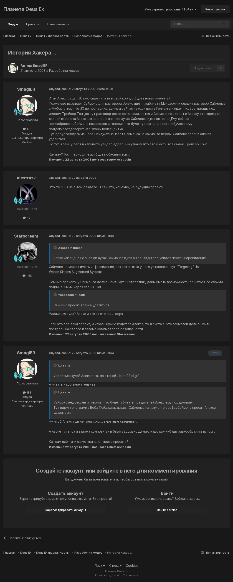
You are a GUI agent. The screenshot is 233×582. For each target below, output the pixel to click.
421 (27, 217)
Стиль (115, 565)
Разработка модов (64, 70)
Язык (100, 565)
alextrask (26, 178)
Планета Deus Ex (23, 9)
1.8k (27, 275)
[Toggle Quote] (55, 248)
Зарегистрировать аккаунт (65, 510)
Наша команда (58, 24)
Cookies (132, 565)
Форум (13, 26)
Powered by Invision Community (116, 575)
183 (27, 129)
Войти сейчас (167, 510)
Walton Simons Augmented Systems (75, 272)
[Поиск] (182, 24)
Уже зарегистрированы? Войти (170, 9)
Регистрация (215, 9)
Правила (32, 24)
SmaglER (40, 65)
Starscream (26, 236)
